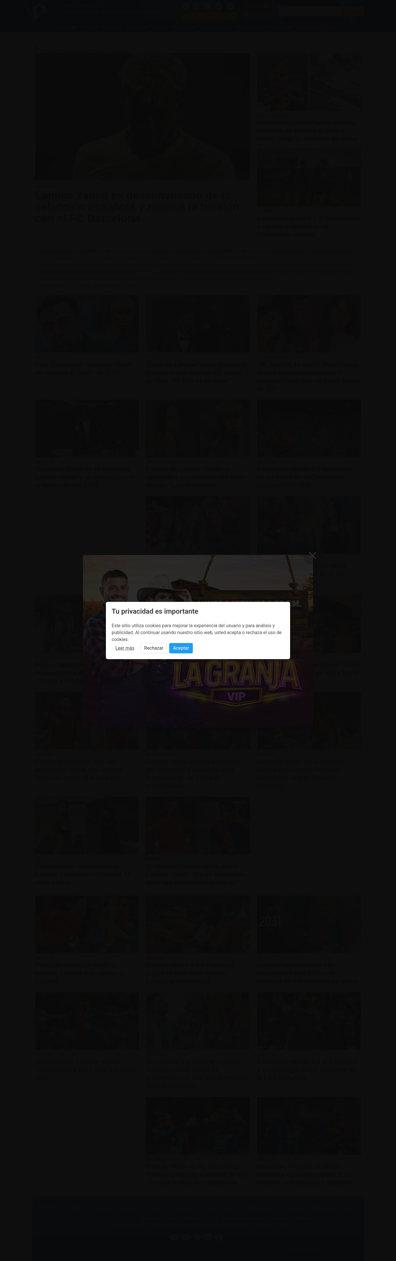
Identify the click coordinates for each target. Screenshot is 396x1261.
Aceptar (181, 648)
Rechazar (153, 648)
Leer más (124, 648)
